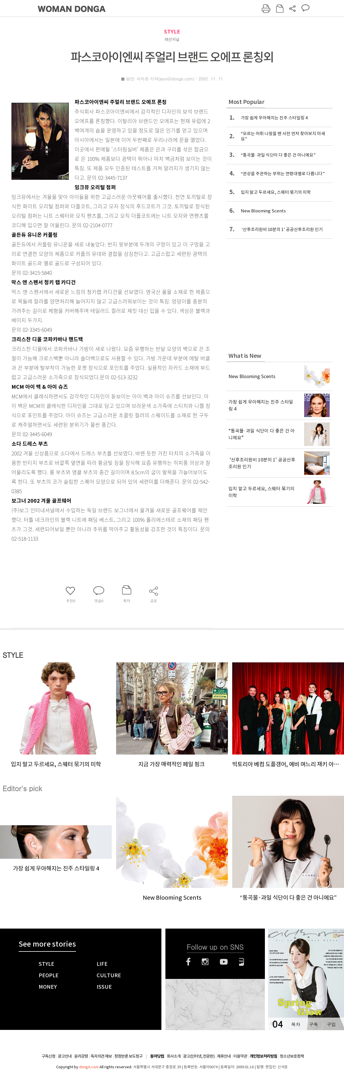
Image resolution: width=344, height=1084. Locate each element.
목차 (295, 1024)
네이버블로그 (241, 961)
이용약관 (240, 1056)
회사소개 (174, 1056)
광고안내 (65, 1056)
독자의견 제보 (101, 1056)
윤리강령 (81, 1056)
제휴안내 (224, 1056)
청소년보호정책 (292, 1056)
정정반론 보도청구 (128, 1056)
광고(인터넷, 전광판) (198, 1056)
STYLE (172, 31)
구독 (313, 1024)
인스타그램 (205, 961)
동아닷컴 (157, 1056)
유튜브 (224, 961)
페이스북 (188, 961)
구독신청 (48, 1056)
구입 (331, 1024)
